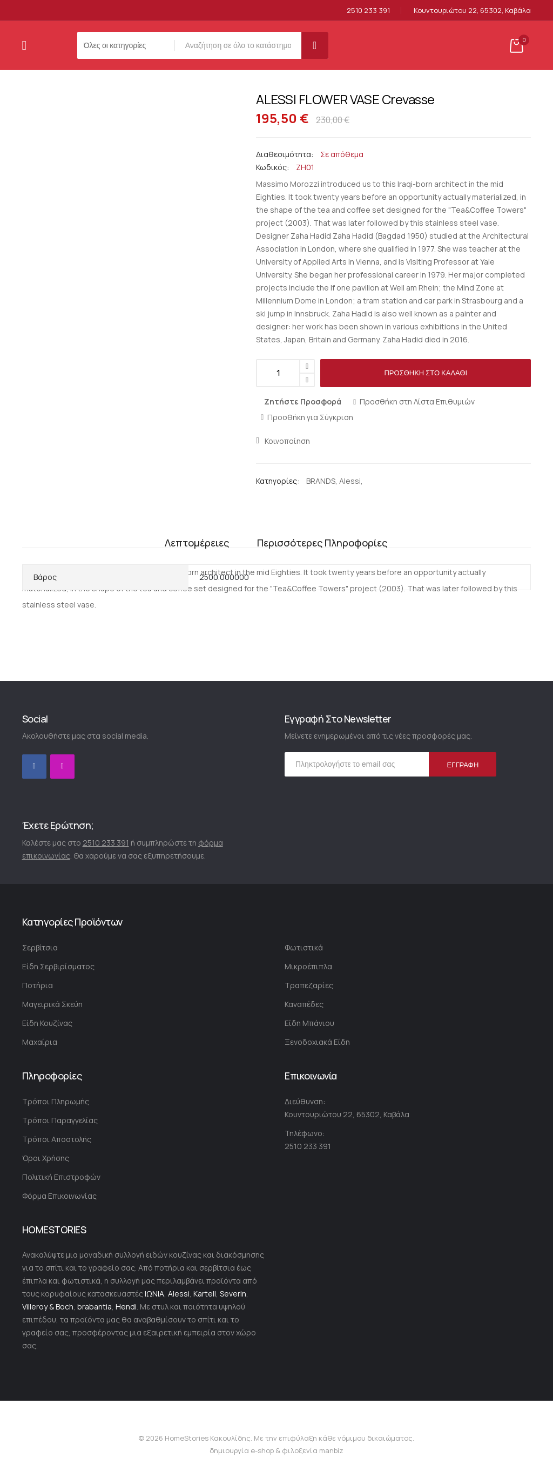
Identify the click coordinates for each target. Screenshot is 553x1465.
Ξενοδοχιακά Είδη (317, 1042)
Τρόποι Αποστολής (56, 1139)
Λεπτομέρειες (194, 534)
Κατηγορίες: (278, 481)
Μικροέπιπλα (308, 966)
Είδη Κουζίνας (47, 1023)
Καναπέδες (304, 1004)
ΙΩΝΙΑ (154, 1293)
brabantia (94, 1306)
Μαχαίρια (39, 1042)
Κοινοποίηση (287, 441)
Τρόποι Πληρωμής (55, 1101)
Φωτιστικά (304, 947)
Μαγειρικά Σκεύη (52, 1004)
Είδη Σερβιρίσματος (58, 966)
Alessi (350, 481)
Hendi (126, 1306)
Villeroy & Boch (47, 1306)
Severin (233, 1293)
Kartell (204, 1293)
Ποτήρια (37, 985)
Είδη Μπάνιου (309, 1023)
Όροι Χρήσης (45, 1158)
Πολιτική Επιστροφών (61, 1177)
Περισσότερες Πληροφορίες (322, 534)
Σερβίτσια (40, 947)
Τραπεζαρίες (309, 985)
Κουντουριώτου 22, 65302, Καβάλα (472, 10)
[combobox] (240, 45)
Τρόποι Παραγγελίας (60, 1120)
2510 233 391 (368, 10)
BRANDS (320, 481)
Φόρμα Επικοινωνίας (59, 1196)
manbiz (330, 1450)
